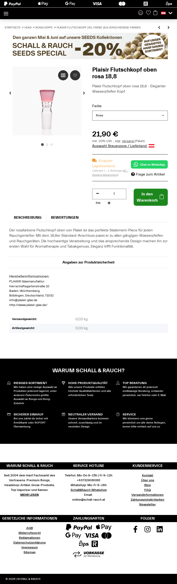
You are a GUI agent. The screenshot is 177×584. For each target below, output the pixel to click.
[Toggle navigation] (6, 12)
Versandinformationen (147, 495)
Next (84, 93)
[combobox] (130, 116)
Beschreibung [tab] (27, 217)
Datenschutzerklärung (29, 543)
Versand (128, 141)
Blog (147, 485)
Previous (10, 93)
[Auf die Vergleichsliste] (63, 75)
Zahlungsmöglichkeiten (147, 500)
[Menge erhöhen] (109, 203)
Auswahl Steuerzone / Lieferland (123, 146)
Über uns (147, 480)
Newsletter (147, 504)
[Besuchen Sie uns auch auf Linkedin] (159, 531)
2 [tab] (47, 144)
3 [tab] (51, 144)
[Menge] (114, 193)
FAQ (147, 490)
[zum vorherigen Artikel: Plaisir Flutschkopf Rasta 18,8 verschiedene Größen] (159, 28)
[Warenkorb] (155, 13)
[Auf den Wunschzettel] (75, 75)
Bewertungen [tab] (65, 217)
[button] (141, 13)
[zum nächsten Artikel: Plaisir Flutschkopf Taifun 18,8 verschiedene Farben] (168, 28)
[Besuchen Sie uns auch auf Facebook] (135, 531)
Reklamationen (29, 538)
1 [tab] (42, 144)
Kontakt (147, 475)
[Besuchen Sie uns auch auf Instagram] (147, 531)
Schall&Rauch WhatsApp (89, 490)
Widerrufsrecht (29, 533)
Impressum (29, 547)
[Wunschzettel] (148, 13)
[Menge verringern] (97, 193)
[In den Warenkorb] (151, 197)
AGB (29, 528)
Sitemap (29, 552)
